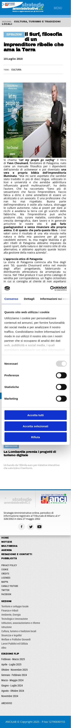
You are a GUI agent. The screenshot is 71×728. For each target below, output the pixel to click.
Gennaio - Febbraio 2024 (14, 674)
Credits (5, 574)
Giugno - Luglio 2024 (12, 685)
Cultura (16, 69)
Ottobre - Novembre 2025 (15, 669)
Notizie (7, 542)
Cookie (5, 569)
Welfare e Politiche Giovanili (16, 639)
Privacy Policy (9, 565)
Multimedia (10, 546)
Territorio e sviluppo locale (15, 606)
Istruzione (7, 627)
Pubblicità (9, 558)
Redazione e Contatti (17, 554)
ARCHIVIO (7, 703)
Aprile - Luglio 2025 (12, 664)
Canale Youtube (10, 586)
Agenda (7, 550)
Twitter (5, 590)
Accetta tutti (35, 415)
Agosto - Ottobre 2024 (13, 690)
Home (5, 538)
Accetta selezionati (35, 426)
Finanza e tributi (10, 610)
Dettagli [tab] (29, 298)
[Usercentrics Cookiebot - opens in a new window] (50, 288)
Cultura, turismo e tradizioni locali (19, 631)
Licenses (6, 578)
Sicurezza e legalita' (12, 635)
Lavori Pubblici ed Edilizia (15, 643)
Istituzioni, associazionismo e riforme (21, 622)
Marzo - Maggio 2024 (13, 680)
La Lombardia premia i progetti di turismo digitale (30, 453)
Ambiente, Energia (11, 614)
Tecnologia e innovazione (15, 618)
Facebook (7, 594)
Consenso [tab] (11, 298)
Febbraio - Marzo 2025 (13, 659)
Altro (4, 647)
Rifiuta (35, 437)
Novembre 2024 (10, 696)
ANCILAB (11, 721)
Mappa (5, 582)
